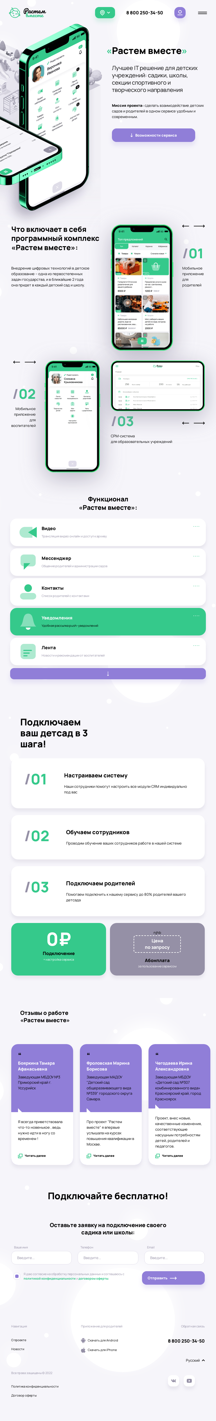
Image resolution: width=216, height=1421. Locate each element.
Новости (17, 1349)
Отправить (162, 1277)
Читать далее (32, 1156)
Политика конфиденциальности (34, 1386)
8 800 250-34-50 (144, 13)
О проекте (18, 1340)
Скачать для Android (99, 1340)
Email (151, 1247)
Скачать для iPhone (99, 1350)
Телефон (86, 1247)
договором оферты (93, 1278)
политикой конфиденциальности (50, 1278)
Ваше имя (21, 1247)
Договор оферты (24, 1395)
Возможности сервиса (153, 135)
